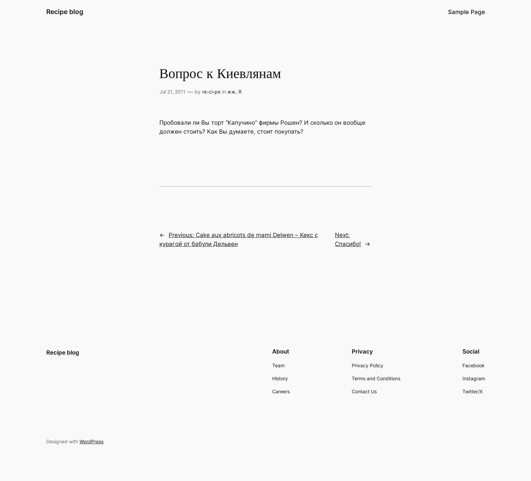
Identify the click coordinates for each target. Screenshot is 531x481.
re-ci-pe (211, 92)
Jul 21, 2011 (172, 92)
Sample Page (466, 12)
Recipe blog (64, 12)
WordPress (92, 441)
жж (231, 92)
